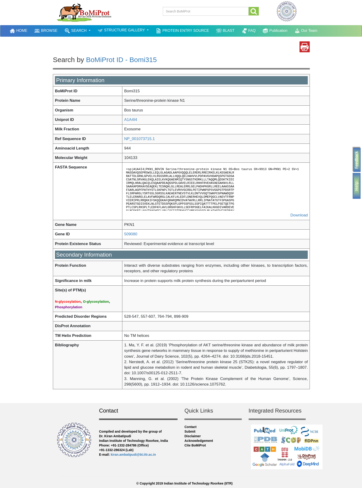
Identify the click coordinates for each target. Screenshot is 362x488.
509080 (130, 234)
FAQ (248, 31)
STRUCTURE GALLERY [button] (121, 30)
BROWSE (45, 31)
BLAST (225, 31)
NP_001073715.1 (139, 139)
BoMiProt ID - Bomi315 (121, 59)
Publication (274, 31)
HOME (18, 31)
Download (299, 215)
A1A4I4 (130, 119)
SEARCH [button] (76, 31)
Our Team (305, 31)
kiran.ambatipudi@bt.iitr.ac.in (133, 454)
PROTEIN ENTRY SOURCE (182, 31)
